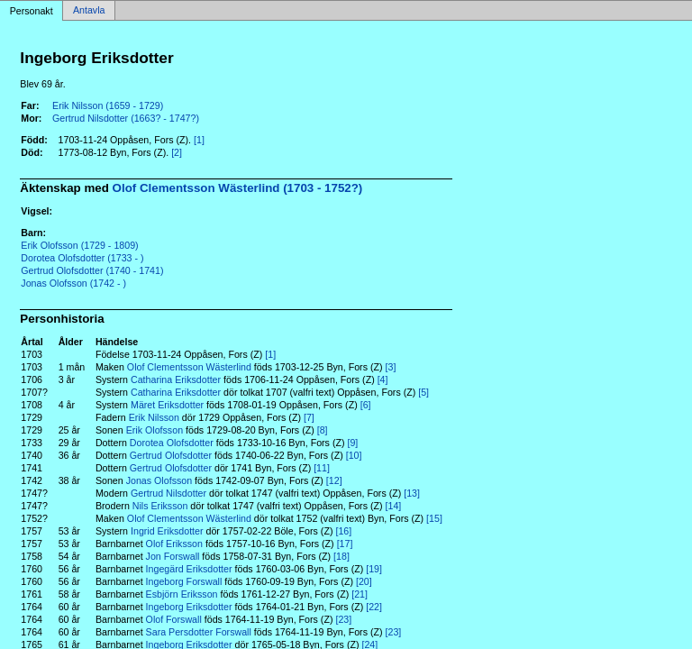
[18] (341, 556)
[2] (176, 152)
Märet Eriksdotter (167, 404)
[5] (423, 392)
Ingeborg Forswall (184, 581)
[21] (359, 594)
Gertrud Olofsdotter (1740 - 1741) (92, 270)
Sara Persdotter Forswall (198, 631)
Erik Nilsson (154, 417)
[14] (394, 505)
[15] (434, 518)
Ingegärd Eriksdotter (189, 568)
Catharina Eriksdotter (176, 379)
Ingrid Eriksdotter (167, 531)
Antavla (89, 10)
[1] (199, 139)
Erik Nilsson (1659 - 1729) (107, 105)
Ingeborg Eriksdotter (189, 606)
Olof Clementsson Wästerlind (189, 366)
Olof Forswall (174, 619)
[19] (374, 568)
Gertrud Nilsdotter (168, 493)
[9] (352, 442)
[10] (354, 455)
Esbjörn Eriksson (182, 594)
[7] (309, 417)
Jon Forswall (173, 556)
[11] (322, 467)
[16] (343, 531)
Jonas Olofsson (159, 480)
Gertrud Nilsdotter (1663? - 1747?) (125, 118)
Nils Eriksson (160, 505)
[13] (412, 493)
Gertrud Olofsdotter (171, 455)
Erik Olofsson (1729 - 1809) (79, 245)
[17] (345, 543)
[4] (383, 379)
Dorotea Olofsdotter (172, 442)
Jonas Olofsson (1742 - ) (73, 283)
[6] (365, 404)
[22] (374, 606)
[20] (364, 581)
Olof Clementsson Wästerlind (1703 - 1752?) (238, 188)
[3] (391, 366)
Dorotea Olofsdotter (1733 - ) (82, 257)
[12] (334, 480)
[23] (343, 619)
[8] (322, 430)
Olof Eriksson (174, 543)
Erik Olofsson (154, 430)
